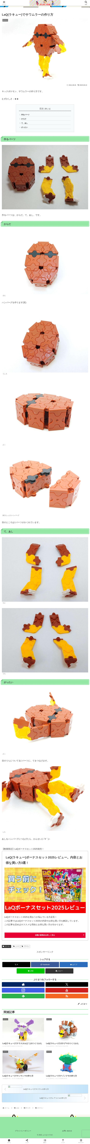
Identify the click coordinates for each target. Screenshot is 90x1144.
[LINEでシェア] (31, 971)
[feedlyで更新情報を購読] (23, 996)
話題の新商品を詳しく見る (45, 935)
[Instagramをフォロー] (23, 990)
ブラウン (25, 946)
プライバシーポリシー (23, 1131)
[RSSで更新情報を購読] (66, 996)
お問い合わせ (67, 1131)
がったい (24, 127)
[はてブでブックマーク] (74, 964)
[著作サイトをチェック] (23, 984)
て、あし (24, 123)
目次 (42, 108)
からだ (23, 119)
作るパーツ (25, 115)
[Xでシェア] (16, 964)
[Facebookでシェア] (45, 964)
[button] (59, 971)
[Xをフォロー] (66, 984)
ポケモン (6, 946)
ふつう (16, 946)
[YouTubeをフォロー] (66, 990)
